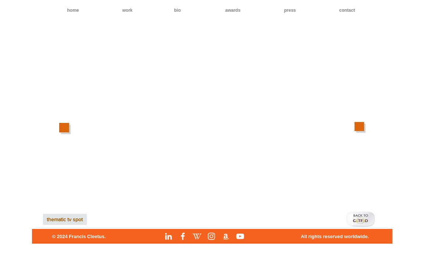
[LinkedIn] (168, 236)
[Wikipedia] (197, 236)
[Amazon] (226, 236)
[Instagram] (211, 236)
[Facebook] (183, 236)
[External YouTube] (210, 126)
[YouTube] (240, 236)
